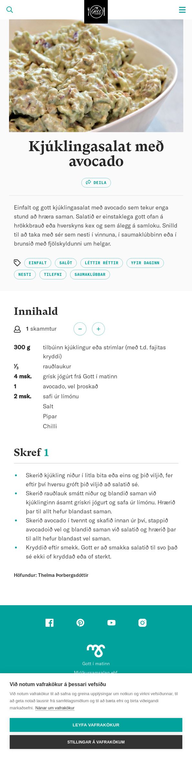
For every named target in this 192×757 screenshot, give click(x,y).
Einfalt (38, 263)
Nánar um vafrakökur (54, 707)
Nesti (24, 275)
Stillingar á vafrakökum (96, 742)
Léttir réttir (101, 263)
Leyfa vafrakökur (96, 725)
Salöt (65, 263)
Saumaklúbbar (90, 275)
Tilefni (53, 275)
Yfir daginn (145, 263)
